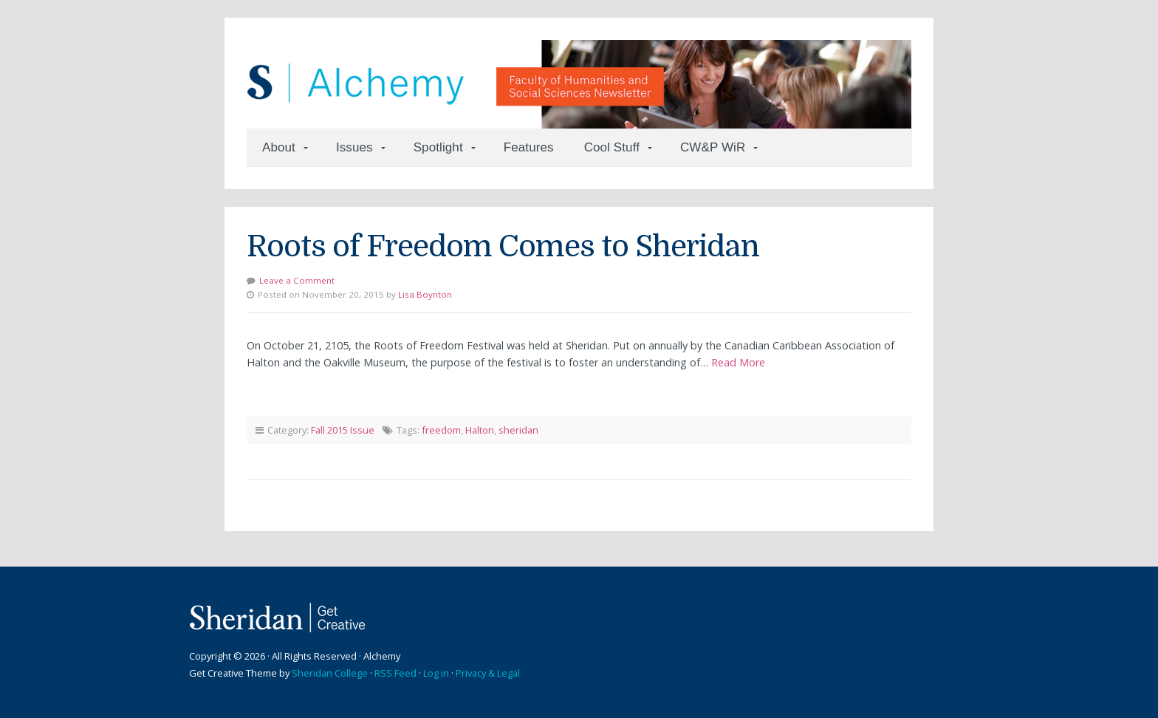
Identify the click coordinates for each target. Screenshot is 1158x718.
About (278, 147)
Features (529, 147)
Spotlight (438, 147)
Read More (738, 362)
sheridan (518, 430)
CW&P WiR (712, 147)
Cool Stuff (612, 147)
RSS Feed (395, 673)
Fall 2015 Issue (342, 430)
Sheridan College (330, 673)
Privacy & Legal (488, 673)
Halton (479, 430)
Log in (436, 673)
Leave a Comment (297, 280)
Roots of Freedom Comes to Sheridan (503, 247)
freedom (441, 430)
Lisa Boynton (425, 294)
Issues (354, 147)
